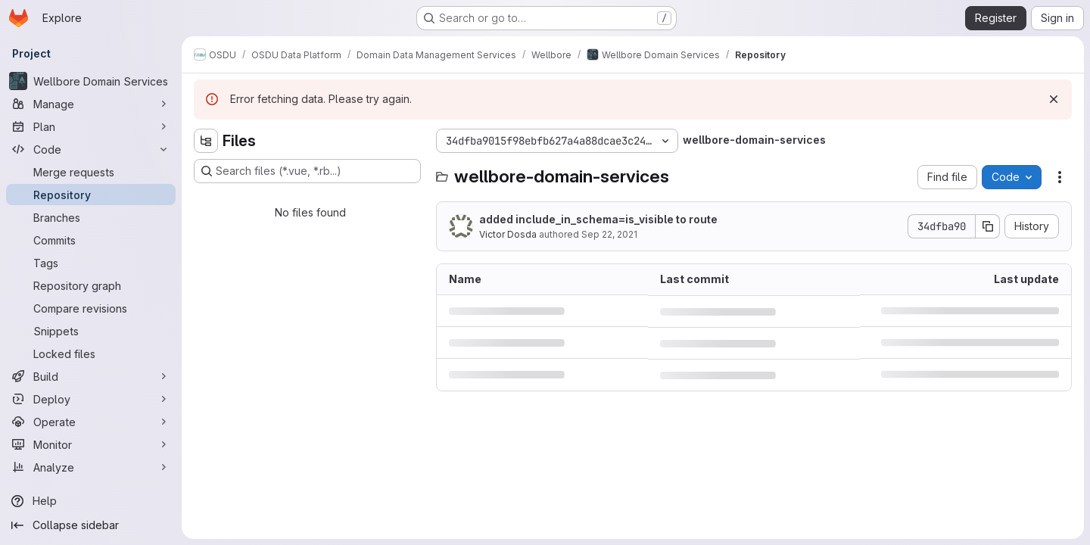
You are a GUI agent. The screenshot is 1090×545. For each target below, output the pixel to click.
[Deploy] (91, 399)
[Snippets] (91, 330)
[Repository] (91, 194)
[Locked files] (91, 353)
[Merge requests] (91, 171)
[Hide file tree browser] (206, 141)
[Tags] (91, 262)
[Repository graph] (91, 285)
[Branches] (91, 217)
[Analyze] (91, 467)
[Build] (91, 376)
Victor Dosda (508, 234)
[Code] (91, 149)
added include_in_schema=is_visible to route (598, 219)
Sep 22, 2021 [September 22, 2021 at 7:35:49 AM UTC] (609, 234)
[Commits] (91, 240)
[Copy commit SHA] (988, 226)
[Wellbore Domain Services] (91, 81)
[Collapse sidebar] (91, 525)
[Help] (91, 501)
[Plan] (91, 126)
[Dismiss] (1054, 99)
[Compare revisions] (91, 308)
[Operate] (91, 421)
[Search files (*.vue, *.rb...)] (307, 171)
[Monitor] (91, 444)
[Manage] (91, 103)
